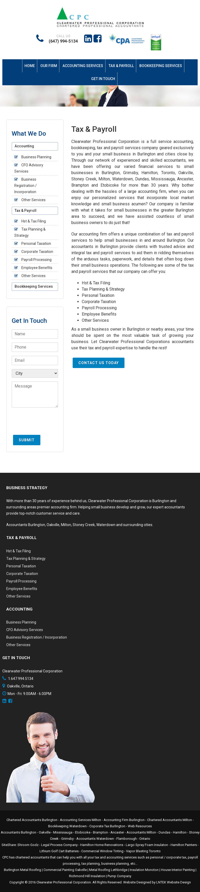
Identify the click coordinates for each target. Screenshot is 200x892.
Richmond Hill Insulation (87, 876)
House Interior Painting (178, 870)
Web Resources (140, 826)
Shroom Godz (28, 845)
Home (29, 66)
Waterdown (105, 525)
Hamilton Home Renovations (101, 845)
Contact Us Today (98, 363)
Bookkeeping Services (160, 66)
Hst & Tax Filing (96, 282)
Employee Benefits (99, 314)
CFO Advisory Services (24, 630)
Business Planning (36, 157)
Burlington (36, 525)
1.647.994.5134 (20, 679)
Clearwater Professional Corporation (63, 882)
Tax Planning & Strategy (103, 289)
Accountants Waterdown (95, 839)
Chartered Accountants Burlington (32, 820)
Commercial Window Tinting (102, 851)
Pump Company (119, 876)
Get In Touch (103, 79)
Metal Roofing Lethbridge (108, 870)
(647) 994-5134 (63, 41)
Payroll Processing (99, 307)
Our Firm (48, 66)
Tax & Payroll (121, 66)
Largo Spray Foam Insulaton (147, 845)
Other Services (95, 320)
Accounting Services (83, 66)
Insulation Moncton (144, 870)
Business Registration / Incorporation (25, 185)
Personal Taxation (98, 295)
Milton (66, 525)
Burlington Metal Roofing (22, 870)
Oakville (53, 525)
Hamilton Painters (184, 845)
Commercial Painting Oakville (65, 870)
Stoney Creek (84, 525)
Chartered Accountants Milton (169, 820)
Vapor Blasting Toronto (143, 851)
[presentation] (51, 423)
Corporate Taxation (99, 301)
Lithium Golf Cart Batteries (59, 851)
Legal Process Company (59, 845)
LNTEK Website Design (173, 882)
